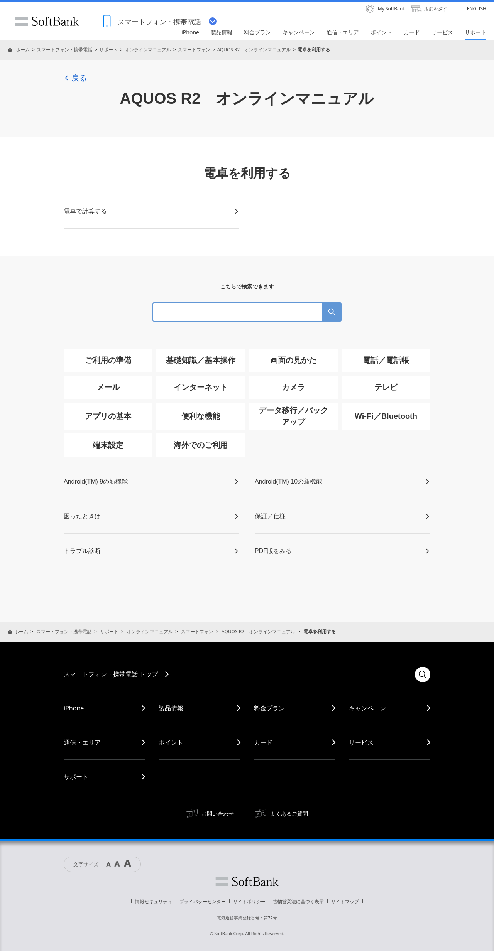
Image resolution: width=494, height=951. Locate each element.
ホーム (23, 49)
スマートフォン (194, 49)
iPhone (74, 708)
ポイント (171, 742)
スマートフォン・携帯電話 (64, 49)
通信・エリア (82, 742)
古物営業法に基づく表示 (298, 901)
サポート (108, 49)
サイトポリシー (249, 901)
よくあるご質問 (289, 813)
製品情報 (171, 708)
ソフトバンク (247, 881)
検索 (422, 674)
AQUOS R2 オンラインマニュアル (254, 49)
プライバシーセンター (202, 901)
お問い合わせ (217, 813)
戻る (75, 78)
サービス (361, 742)
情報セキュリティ (153, 901)
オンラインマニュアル (148, 49)
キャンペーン (367, 708)
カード (263, 742)
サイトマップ (345, 901)
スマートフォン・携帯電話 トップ (111, 674)
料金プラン (269, 708)
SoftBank (47, 21)
